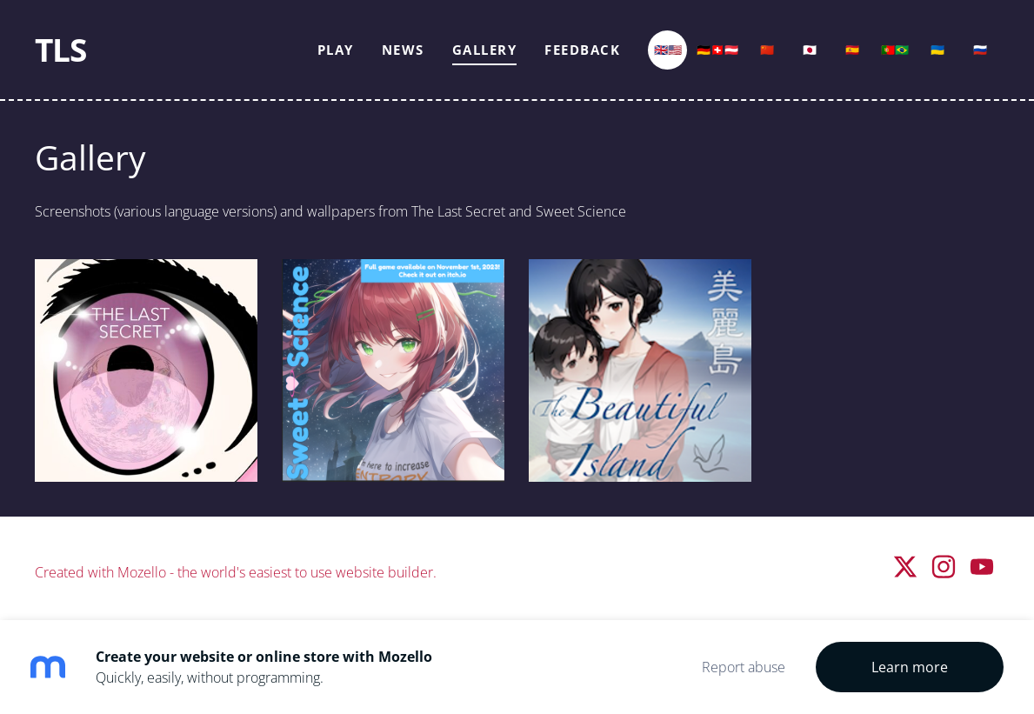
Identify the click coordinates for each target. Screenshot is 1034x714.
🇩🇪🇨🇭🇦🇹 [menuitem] (717, 49)
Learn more (909, 667)
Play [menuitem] (335, 49)
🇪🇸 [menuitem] (852, 49)
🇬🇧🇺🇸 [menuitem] (668, 49)
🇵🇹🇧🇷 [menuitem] (895, 49)
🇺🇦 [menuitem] (937, 49)
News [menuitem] (403, 49)
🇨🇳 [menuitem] (767, 49)
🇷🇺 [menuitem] (980, 49)
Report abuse (743, 667)
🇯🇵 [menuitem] (810, 49)
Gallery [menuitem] (484, 49)
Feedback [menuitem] (582, 49)
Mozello (141, 572)
